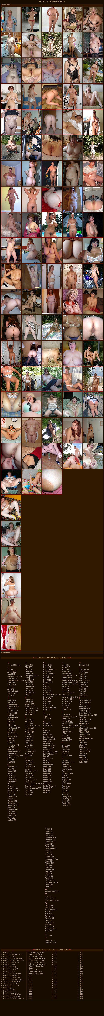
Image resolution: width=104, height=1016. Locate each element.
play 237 (65, 777)
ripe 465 (82, 691)
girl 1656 (28, 765)
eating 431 (29, 702)
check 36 (11, 773)
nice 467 (65, 730)
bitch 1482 (11, 730)
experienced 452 (32, 710)
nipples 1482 (67, 732)
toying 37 (49, 876)
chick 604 (11, 775)
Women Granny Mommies (13, 960)
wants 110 (49, 905)
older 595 (66, 749)
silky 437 (82, 736)
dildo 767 (29, 669)
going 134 (29, 775)
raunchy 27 (84, 670)
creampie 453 (13, 805)
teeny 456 (49, 846)
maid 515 (65, 665)
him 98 (46, 684)
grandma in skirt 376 (33, 784)
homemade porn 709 (52, 695)
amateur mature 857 (15, 680)
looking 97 (47, 773)
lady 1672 (47, 735)
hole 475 (47, 688)
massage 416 (67, 671)
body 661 (11, 739)
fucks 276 (29, 753)
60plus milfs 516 (14, 665)
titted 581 (49, 867)
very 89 (48, 896)
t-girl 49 (48, 829)
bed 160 (10, 715)
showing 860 (84, 734)
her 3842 (47, 680)
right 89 (82, 689)
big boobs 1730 (13, 728)
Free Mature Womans (12, 959)
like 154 (46, 760)
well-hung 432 (51, 910)
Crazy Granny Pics (12, 995)
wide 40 (48, 920)
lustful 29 (47, 790)
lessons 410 (48, 748)
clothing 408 (12, 788)
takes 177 (49, 833)
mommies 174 (67, 699)
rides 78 (82, 685)
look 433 (47, 771)
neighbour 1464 (68, 727)
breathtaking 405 (14, 751)
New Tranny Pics (36, 953)
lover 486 (47, 780)
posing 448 (66, 797)
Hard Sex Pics (10, 957)
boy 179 (10, 743)
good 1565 (29, 777)
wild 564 (48, 924)
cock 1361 (11, 792)
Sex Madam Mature (11, 982)
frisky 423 (29, 743)
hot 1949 (47, 701)
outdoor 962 (67, 756)
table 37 (48, 831)
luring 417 (47, 788)
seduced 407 (84, 709)
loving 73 (47, 784)
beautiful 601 (12, 711)
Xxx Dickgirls (35, 955)
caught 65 (11, 771)
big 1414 (11, 724)
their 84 (48, 853)
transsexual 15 (51, 882)
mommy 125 (67, 701)
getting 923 (29, 763)
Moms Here (8, 953)
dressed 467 (30, 686)
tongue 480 (50, 870)
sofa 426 (82, 747)
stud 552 (82, 756)
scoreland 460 (85, 702)
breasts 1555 (12, 749)
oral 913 (65, 753)
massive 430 (67, 674)
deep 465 (29, 665)
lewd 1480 (47, 750)
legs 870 (47, 741)
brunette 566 (12, 753)
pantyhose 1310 (68, 763)
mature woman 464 (70, 684)
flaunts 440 (30, 730)
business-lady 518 (15, 756)
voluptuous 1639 (52, 900)
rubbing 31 (83, 695)
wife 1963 (49, 922)
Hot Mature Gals (36, 962)
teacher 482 (50, 840)
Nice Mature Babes (12, 974)
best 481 (11, 722)
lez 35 (46, 756)
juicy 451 (47, 719)
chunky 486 (12, 782)
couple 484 (12, 801)
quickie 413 (84, 665)
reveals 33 (83, 683)
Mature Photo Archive (13, 999)
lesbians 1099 (49, 745)
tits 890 (48, 865)
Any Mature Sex (10, 968)
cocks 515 (11, 795)
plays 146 (66, 782)
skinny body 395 (86, 739)
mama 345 (66, 667)
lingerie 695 (48, 765)
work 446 (49, 931)
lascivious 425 (49, 739)
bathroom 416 (13, 707)
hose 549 (47, 699)
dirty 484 (28, 671)
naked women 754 (69, 717)
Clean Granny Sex (11, 978)
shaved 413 (84, 724)
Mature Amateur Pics (13, 955)
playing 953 (66, 780)
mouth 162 (66, 706)
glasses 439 (30, 773)
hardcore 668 (48, 674)
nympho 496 (67, 740)
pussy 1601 (66, 805)
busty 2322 (12, 758)
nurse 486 (66, 736)
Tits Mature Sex (36, 966)
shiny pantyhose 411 (87, 728)
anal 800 (11, 683)
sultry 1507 (83, 762)
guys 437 (29, 795)
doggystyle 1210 (32, 676)
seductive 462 (85, 713)
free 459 (28, 734)
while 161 (49, 914)
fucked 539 (30, 749)
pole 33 (65, 788)
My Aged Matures (11, 962)
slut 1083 (83, 743)
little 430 (47, 767)
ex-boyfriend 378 (32, 708)
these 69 (49, 855)
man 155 (65, 669)
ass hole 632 (12, 691)
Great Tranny (9, 989)
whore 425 (49, 918)
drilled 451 (29, 688)
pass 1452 (66, 765)
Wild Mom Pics (35, 972)
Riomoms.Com (9, 964)
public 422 (66, 803)
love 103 (47, 775)
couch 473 (11, 799)
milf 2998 (65, 691)
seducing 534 (84, 711)
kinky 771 (47, 724)
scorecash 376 (85, 700)
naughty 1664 (67, 723)
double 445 (29, 680)
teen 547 (49, 844)
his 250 (46, 686)
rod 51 (82, 693)
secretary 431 (84, 707)
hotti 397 (47, 703)
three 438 (49, 857)
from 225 (29, 745)
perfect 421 (66, 767)
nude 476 (65, 734)
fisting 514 (29, 728)
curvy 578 (11, 816)
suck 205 (83, 758)
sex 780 (82, 717)
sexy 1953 (83, 722)
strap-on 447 (84, 751)
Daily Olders (9, 991)
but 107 (10, 760)
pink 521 (65, 775)
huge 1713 (47, 710)
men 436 (65, 688)
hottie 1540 (48, 706)
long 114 (47, 769)
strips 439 (83, 753)
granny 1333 (30, 786)
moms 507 (66, 703)
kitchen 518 (48, 726)
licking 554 (48, 758)
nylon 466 (66, 738)
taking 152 (49, 835)
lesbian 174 (48, 743)
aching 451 (12, 670)
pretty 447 (66, 801)
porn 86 (65, 792)
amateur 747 (12, 678)
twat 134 (49, 884)
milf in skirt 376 (68, 693)
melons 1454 (67, 686)
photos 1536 (67, 769)
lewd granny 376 (50, 752)
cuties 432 (11, 820)
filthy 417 (29, 724)
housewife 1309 (49, 708)
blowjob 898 (12, 736)
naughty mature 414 (70, 725)
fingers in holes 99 (33, 726)
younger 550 (50, 943)
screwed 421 (84, 704)
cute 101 (11, 818)
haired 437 (47, 665)
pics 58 (65, 771)
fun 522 (28, 756)
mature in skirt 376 (69, 680)
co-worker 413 (13, 790)
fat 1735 (28, 722)
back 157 (11, 702)
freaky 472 (29, 732)
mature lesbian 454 (70, 682)
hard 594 (47, 671)
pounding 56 (67, 799)
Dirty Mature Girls (38, 964)
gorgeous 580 (31, 780)
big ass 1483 (12, 726)
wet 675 (48, 912)
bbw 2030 (11, 709)
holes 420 (47, 691)
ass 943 (10, 689)
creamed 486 (12, 803)
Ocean (31, 968)
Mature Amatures (11, 993)
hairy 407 (47, 667)
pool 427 (65, 790)
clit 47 (10, 784)
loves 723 (47, 782)
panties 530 (66, 760)
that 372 (49, 850)
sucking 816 (84, 760)
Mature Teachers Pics (13, 980)
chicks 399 (11, 777)
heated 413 (48, 678)
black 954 (11, 732)
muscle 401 (66, 710)
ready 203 (83, 672)
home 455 (47, 693)
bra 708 (10, 747)
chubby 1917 (12, 780)
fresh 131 (29, 739)
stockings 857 (84, 749)
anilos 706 (11, 685)
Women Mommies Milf (12, 976)
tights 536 (49, 863)
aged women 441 (14, 676)
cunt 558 (11, 812)
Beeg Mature (34, 970)
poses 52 (65, 795)
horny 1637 (48, 697)
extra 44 (28, 715)
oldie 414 (65, 751)
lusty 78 (46, 792)
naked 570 (66, 715)
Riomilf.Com (9, 972)
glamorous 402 (31, 771)
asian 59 (10, 687)
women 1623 (50, 929)
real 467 (82, 674)
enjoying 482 (30, 706)
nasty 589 (66, 719)
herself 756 (48, 682)
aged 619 (11, 674)
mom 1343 (66, 695)
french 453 (29, 736)
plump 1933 (66, 784)
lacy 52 (46, 731)
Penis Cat (8, 987)
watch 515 (49, 907)
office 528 (66, 745)
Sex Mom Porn (9, 966)
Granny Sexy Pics (11, 997)
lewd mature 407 (50, 754)
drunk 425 (29, 691)
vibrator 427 (50, 898)
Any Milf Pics (35, 957)
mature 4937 (67, 678)
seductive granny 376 (88, 715)
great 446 (29, 790)
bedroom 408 (12, 717)
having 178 (48, 676)
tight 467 (49, 861)
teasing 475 (50, 842)
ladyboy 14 (48, 737)
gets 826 (28, 760)
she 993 (82, 726)
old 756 (65, 747)
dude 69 (28, 695)
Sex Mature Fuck (11, 983)
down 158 (29, 682)
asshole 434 (12, 693)
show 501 (83, 730)
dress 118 (29, 684)
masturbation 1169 (69, 676)
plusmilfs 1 (66, 786)
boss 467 (11, 741)
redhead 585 (84, 680)
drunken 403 (30, 693)
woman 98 (49, 927)
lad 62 (46, 733)
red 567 (82, 678)
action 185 (11, 672)
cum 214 (11, 807)
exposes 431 (30, 712)
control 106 (12, 797)
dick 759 (28, 667)
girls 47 (28, 769)
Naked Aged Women (11, 970)
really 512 (83, 676)
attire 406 (11, 695)
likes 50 (46, 763)
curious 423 (12, 814)
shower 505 (84, 732)
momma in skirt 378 (70, 697)
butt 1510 (11, 762)
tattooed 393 (50, 838)
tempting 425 (50, 848)
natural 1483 (67, 721)
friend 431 (29, 741)
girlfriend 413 (30, 767)
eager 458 (29, 700)
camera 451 (12, 767)
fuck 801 (28, 747)
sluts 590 (83, 745)
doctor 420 (29, 674)
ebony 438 (29, 704)
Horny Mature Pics (37, 959)
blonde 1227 (12, 734)
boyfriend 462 (13, 745)
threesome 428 (51, 859)
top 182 (48, 872)
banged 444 (12, 704)
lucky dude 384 (50, 786)
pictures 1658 (67, 773)
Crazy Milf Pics (11, 985)
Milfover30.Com (36, 974)
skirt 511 (82, 741)
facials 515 (29, 719)
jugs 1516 (47, 717)
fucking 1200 (30, 751)
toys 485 (49, 878)
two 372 (48, 887)
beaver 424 (12, 713)
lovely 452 (47, 777)
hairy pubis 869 (49, 669)
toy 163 (48, 874)
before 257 (11, 719)
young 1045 (50, 940)
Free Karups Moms (37, 960)
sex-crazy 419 (85, 719)
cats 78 (10, 769)
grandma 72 (30, 782)
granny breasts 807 (33, 788)
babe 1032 (11, 700)
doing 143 (29, 678)
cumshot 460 (12, 809)
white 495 (49, 916)
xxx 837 (48, 936)
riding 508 (83, 687)
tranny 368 (49, 880)
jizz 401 (46, 715)
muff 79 (65, 708)
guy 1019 (29, 792)
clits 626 (10, 786)
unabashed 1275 (52, 891)
